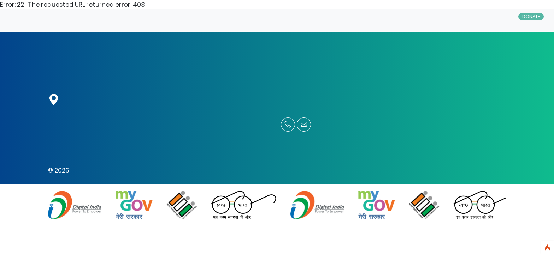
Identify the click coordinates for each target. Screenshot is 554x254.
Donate (531, 16)
